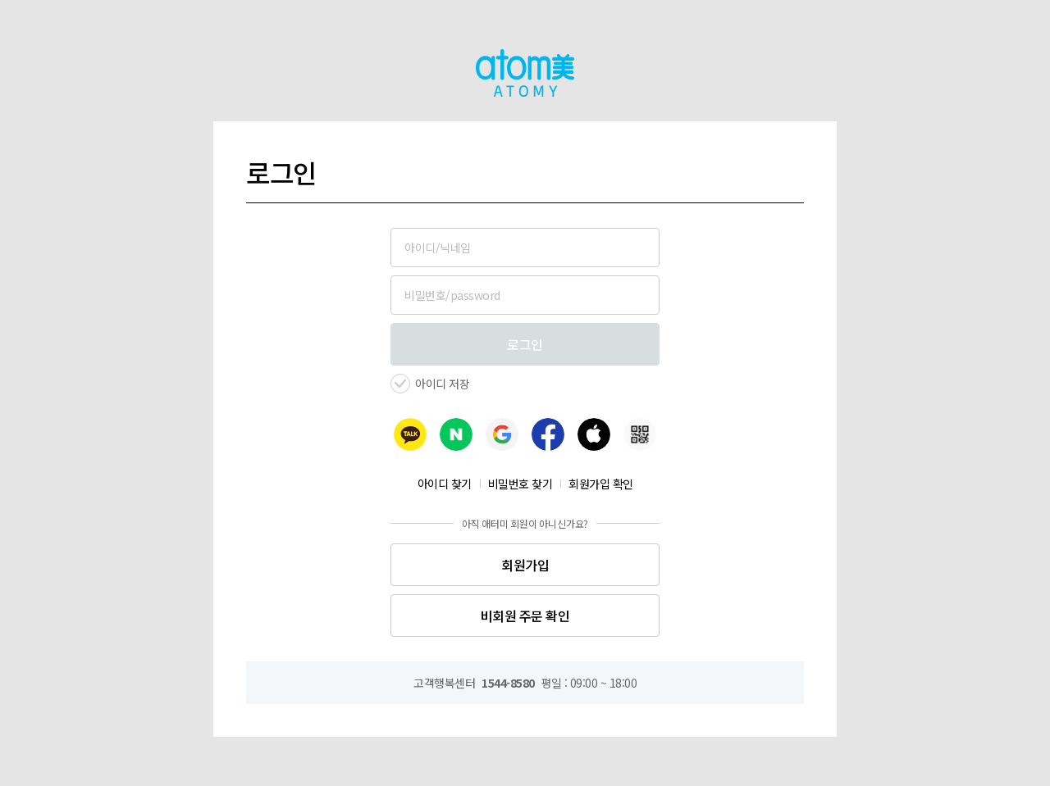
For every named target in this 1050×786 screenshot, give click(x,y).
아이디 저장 (442, 383)
